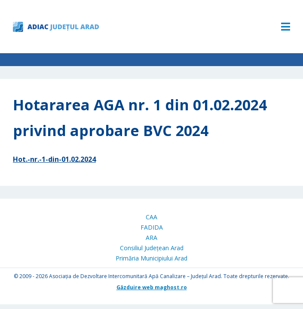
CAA (151, 217)
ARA (151, 237)
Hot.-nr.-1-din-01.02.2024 (54, 159)
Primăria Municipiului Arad (151, 258)
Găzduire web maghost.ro (151, 287)
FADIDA (152, 227)
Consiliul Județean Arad (152, 248)
